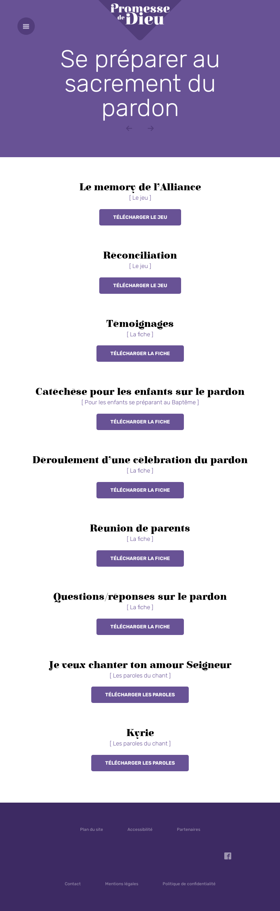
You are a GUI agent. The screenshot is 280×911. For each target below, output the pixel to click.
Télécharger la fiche (140, 354)
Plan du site (91, 829)
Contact (73, 883)
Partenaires (188, 829)
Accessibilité (140, 829)
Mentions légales (121, 883)
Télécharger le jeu (140, 217)
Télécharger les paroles (140, 695)
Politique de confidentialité (189, 883)
